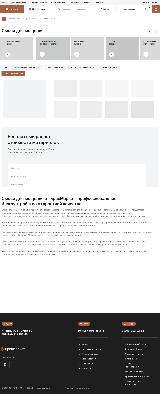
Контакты (100, 3)
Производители (58, 3)
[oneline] (77, 185)
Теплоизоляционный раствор (85, 67)
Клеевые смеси (113, 67)
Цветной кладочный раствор (28, 67)
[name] (77, 169)
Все (6, 67)
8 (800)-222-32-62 (149, 3)
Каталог (20, 19)
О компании (74, 3)
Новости (87, 3)
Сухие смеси (30, 19)
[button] (129, 9)
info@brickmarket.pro (91, 331)
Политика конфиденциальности (78, 389)
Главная (11, 19)
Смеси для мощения (13, 74)
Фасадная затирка (56, 67)
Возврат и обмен (39, 3)
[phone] (77, 177)
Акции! (5, 3)
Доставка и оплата (19, 3)
